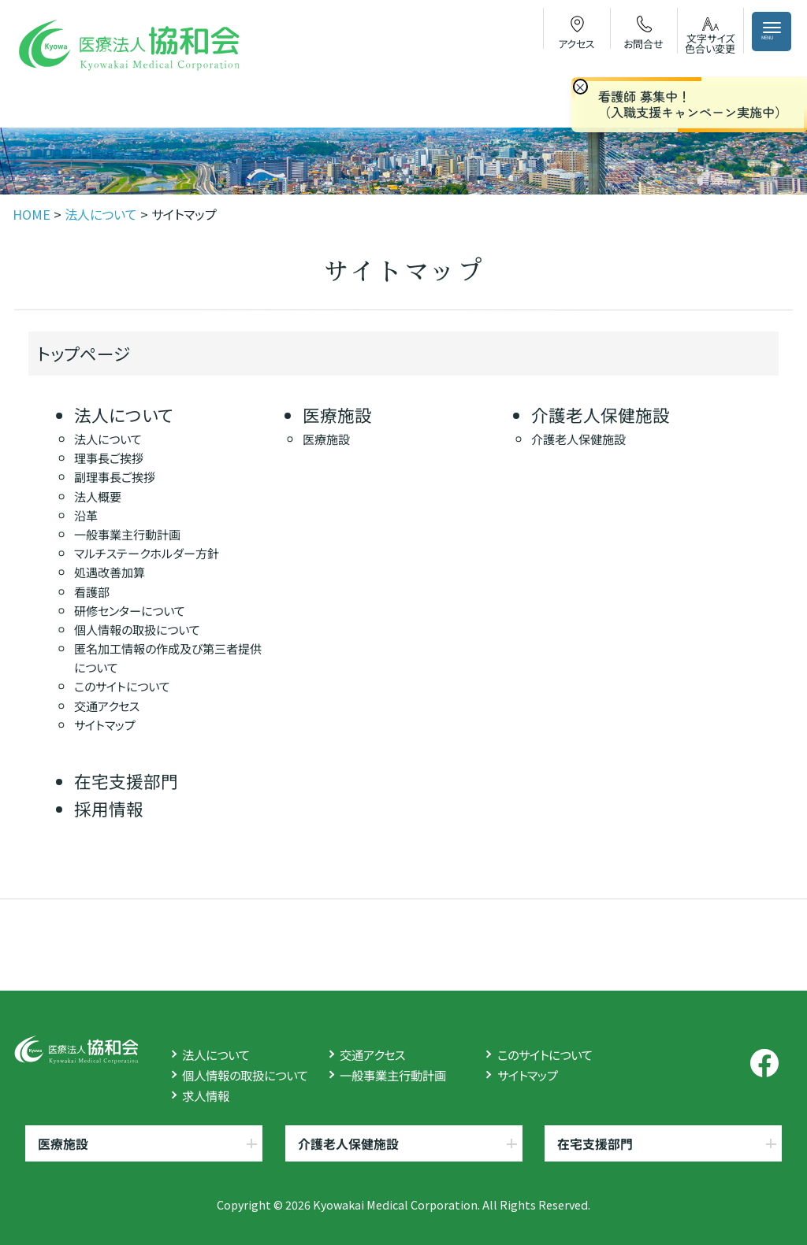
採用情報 (108, 808)
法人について (123, 414)
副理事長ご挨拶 (114, 476)
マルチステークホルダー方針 (146, 552)
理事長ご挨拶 (108, 457)
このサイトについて (121, 686)
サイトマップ (104, 724)
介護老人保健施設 (600, 414)
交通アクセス (106, 704)
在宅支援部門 (126, 781)
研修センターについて (129, 609)
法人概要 (97, 495)
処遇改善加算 (109, 571)
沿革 (86, 515)
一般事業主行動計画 (127, 534)
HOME (31, 214)
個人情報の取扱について (137, 629)
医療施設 (337, 414)
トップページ (84, 353)
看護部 (92, 590)
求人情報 (205, 1096)
